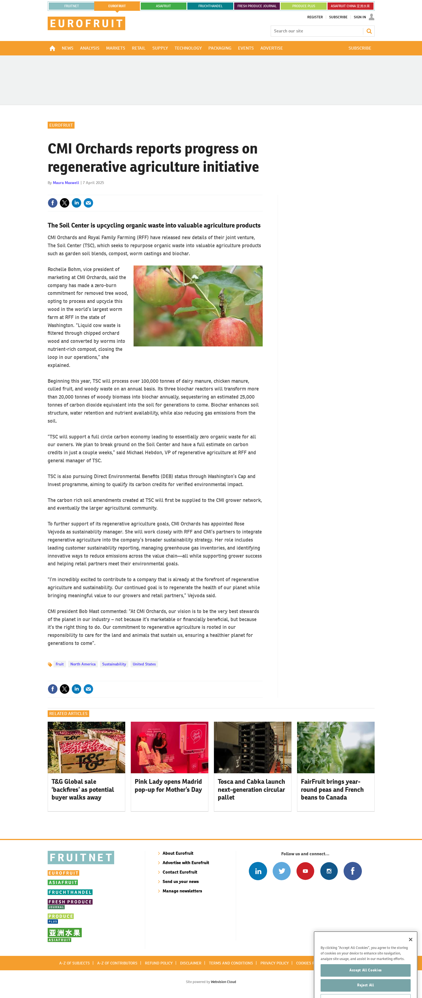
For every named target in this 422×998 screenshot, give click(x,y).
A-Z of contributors (117, 963)
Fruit (60, 664)
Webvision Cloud (223, 981)
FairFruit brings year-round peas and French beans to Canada (332, 789)
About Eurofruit (178, 853)
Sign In (360, 17)
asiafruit (163, 6)
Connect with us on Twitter (282, 871)
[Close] (411, 952)
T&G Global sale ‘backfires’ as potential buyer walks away (83, 789)
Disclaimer (190, 963)
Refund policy (159, 963)
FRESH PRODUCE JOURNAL (257, 6)
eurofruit (117, 6)
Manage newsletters (182, 891)
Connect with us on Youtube (305, 871)
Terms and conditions (231, 963)
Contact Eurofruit (180, 872)
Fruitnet (71, 6)
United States (144, 664)
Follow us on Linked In (258, 871)
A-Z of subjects (74, 963)
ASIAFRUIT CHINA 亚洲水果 (350, 6)
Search (369, 31)
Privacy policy (274, 963)
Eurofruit (61, 125)
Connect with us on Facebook (353, 871)
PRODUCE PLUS (303, 6)
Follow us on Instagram (329, 871)
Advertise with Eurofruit (186, 863)
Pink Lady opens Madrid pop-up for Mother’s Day (168, 785)
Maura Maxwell (66, 182)
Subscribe (338, 17)
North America (83, 664)
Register (315, 17)
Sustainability (114, 664)
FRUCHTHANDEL (210, 6)
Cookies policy (310, 963)
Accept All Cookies (365, 983)
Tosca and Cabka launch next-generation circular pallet (251, 789)
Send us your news (181, 881)
